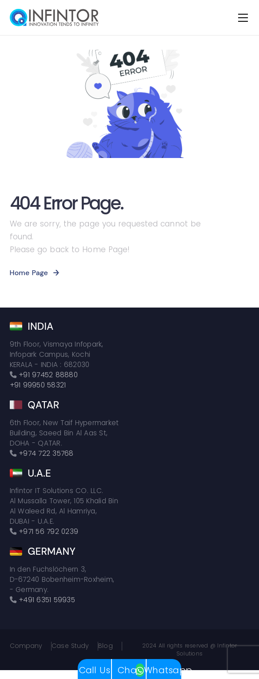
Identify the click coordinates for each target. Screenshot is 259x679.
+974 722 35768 (46, 453)
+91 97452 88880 (48, 374)
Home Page (29, 272)
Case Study (70, 646)
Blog (105, 646)
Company (26, 646)
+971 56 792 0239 (48, 531)
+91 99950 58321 (38, 385)
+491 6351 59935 (47, 599)
